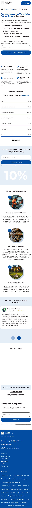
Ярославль (5, 492)
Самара (17, 496)
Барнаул (12, 489)
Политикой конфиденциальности (23, 56)
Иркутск (10, 496)
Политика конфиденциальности (16, 505)
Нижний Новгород (20, 479)
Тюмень (4, 496)
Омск (23, 496)
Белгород (23, 502)
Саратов (13, 492)
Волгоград (4, 489)
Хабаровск (20, 492)
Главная (6, 9)
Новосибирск (6, 482)
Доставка (4, 461)
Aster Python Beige (21, 9)
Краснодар (25, 475)
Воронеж (25, 486)
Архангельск (5, 502)
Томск (27, 492)
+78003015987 (16, 392)
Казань (14, 486)
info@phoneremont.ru (16, 395)
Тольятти (26, 489)
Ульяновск (20, 499)
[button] (19, 338)
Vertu (12, 9)
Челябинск (16, 482)
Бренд (4, 453)
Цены (3, 463)
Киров (27, 499)
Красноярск (5, 499)
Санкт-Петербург (13, 475)
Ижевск (19, 489)
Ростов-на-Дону (6, 479)
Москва (3, 475)
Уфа (19, 486)
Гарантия (4, 458)
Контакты (4, 466)
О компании (5, 456)
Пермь (13, 499)
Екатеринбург (6, 486)
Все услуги (16, 140)
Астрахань (15, 502)
